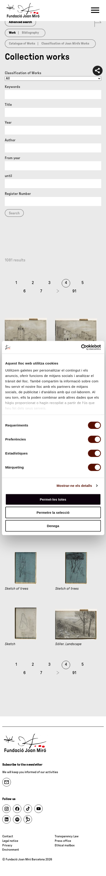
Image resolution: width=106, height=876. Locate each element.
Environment (10, 849)
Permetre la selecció (53, 512)
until (8, 176)
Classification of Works (23, 73)
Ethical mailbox (65, 845)
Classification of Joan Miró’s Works (65, 43)
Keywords (12, 87)
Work (12, 32)
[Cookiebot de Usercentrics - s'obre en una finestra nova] (81, 347)
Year (8, 122)
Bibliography (30, 32)
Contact (7, 836)
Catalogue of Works (22, 43)
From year (12, 158)
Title (8, 105)
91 (74, 291)
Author (10, 140)
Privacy (7, 845)
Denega (53, 526)
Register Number (18, 194)
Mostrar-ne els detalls (74, 486)
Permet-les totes (53, 499)
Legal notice (10, 841)
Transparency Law (67, 836)
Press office (63, 841)
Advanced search (20, 22)
